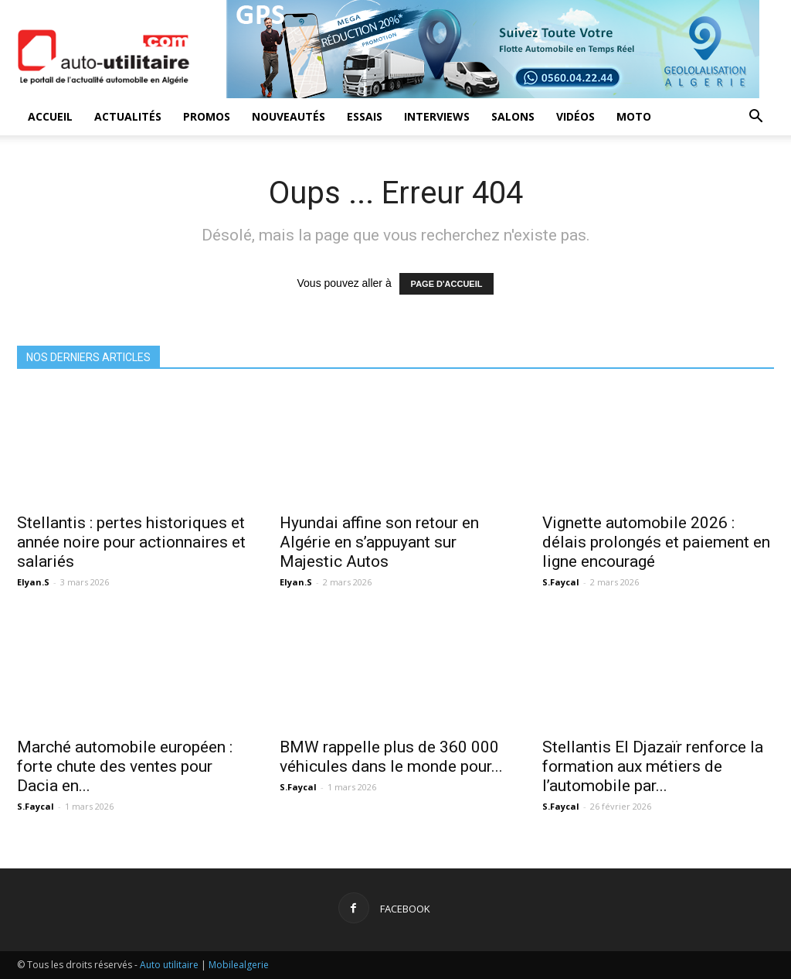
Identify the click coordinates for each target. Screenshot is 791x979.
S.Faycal (560, 582)
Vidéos (575, 116)
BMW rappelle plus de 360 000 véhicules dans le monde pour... (391, 757)
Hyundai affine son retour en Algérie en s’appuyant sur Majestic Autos (379, 542)
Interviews (437, 116)
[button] (755, 118)
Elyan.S (33, 582)
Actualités (127, 116)
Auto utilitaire (169, 964)
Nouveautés (288, 116)
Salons (513, 116)
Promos (206, 116)
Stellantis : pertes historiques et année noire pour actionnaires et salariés (131, 542)
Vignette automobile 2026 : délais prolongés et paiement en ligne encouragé (656, 542)
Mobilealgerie (239, 964)
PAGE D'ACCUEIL (447, 283)
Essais (364, 116)
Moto (633, 116)
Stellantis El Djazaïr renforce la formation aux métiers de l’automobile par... (652, 766)
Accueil (50, 116)
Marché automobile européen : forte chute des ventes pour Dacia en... (125, 766)
